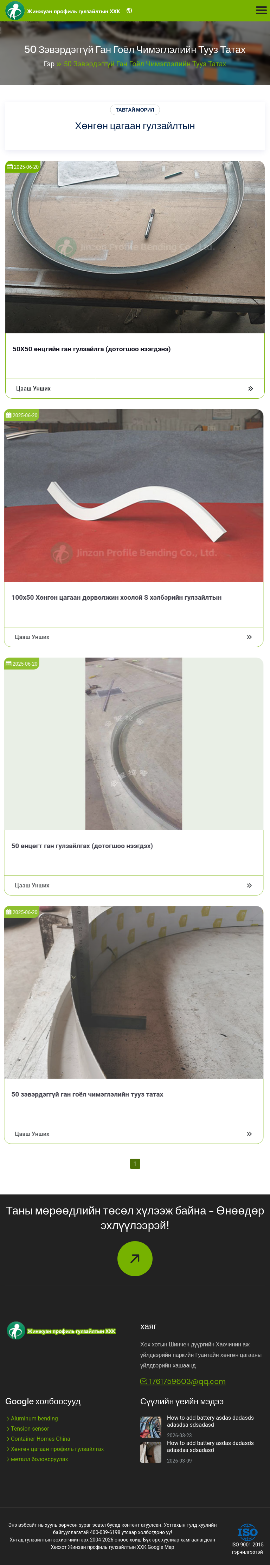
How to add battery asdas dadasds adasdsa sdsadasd (210, 1421)
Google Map (161, 1547)
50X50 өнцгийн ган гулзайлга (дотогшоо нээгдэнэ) (91, 349)
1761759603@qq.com (183, 1381)
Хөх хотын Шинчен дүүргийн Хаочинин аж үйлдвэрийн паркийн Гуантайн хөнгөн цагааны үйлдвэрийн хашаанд (201, 1355)
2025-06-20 (22, 167)
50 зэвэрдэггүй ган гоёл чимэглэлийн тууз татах (145, 64)
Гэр (49, 64)
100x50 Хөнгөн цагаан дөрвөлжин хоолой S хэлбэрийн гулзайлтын (111, 597)
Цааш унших (134, 388)
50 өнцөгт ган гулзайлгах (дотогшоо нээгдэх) (77, 846)
